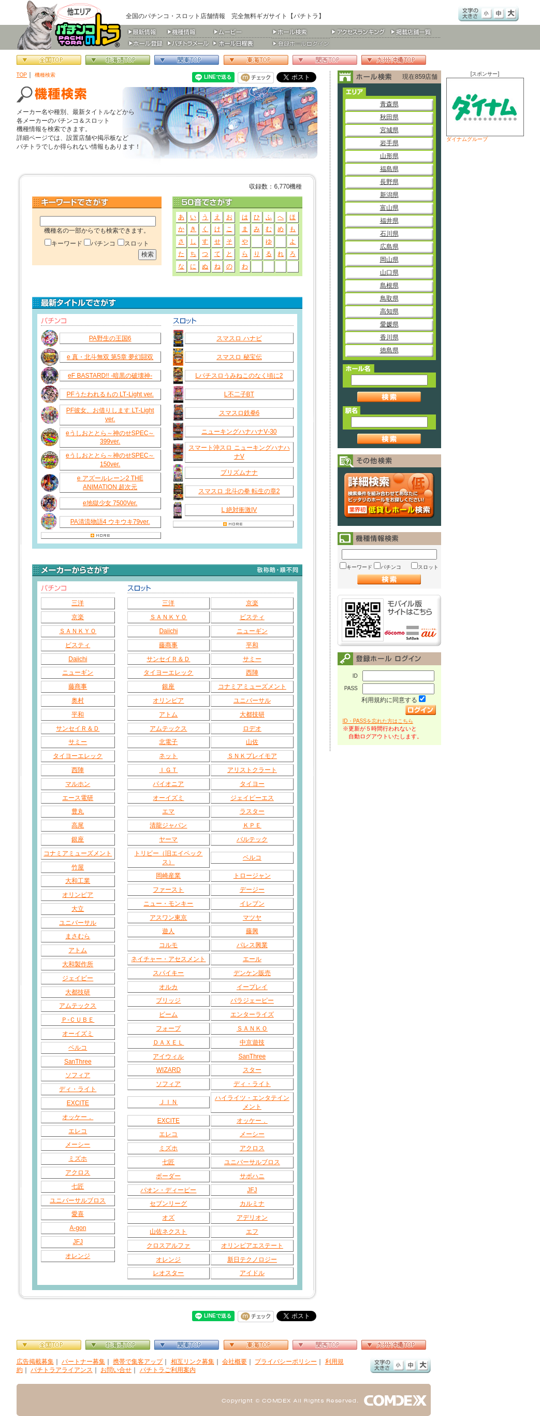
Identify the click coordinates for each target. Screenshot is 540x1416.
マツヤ (252, 917)
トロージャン (252, 875)
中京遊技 (252, 1042)
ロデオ (252, 728)
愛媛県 (389, 324)
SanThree (78, 1061)
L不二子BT (239, 394)
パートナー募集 (83, 1361)
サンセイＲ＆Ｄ (77, 728)
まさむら (77, 936)
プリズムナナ (239, 472)
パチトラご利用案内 (168, 1370)
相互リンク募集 (192, 1361)
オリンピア (77, 894)
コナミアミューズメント (77, 853)
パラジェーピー (252, 1000)
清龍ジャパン (168, 825)
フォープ (168, 1028)
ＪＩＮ (168, 1102)
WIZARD (168, 1070)
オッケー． (77, 1117)
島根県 (389, 285)
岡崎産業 (168, 875)
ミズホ (77, 1158)
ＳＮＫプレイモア (252, 756)
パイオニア (168, 784)
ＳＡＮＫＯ (252, 1028)
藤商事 (77, 686)
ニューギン (77, 672)
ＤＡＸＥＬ (168, 1042)
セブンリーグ (168, 1203)
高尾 (77, 825)
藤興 (252, 931)
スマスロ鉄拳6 (239, 413)
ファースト (168, 889)
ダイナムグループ (485, 110)
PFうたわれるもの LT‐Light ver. (109, 394)
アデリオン (252, 1217)
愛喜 (77, 1214)
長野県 (389, 181)
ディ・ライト (77, 1089)
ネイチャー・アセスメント (168, 959)
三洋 (77, 603)
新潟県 (389, 194)
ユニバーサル (77, 922)
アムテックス (77, 1005)
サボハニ (252, 1176)
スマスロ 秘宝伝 (238, 357)
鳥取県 (389, 298)
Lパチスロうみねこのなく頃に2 (239, 375)
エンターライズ (252, 1014)
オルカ (168, 987)
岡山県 (389, 259)
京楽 (77, 617)
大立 (77, 908)
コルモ (168, 945)
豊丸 (77, 811)
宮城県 (389, 130)
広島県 (389, 246)
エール (252, 959)
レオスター (168, 1273)
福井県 (389, 220)
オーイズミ (77, 1033)
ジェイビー (77, 978)
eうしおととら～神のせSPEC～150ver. (110, 460)
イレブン (252, 903)
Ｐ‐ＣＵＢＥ (77, 1019)
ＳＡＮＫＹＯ (77, 631)
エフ (252, 1231)
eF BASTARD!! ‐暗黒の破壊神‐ (110, 375)
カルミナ (252, 1203)
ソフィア (77, 1075)
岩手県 (389, 143)
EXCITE (78, 1103)
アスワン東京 (168, 917)
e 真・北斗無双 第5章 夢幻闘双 (110, 357)
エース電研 (77, 798)
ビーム (168, 1014)
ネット (168, 756)
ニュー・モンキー (168, 903)
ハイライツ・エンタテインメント (252, 1102)
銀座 (77, 839)
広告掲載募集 (35, 1361)
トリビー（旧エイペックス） (168, 858)
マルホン (77, 784)
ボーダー (168, 1176)
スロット (136, 243)
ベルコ (77, 1047)
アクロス (77, 1172)
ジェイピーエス (252, 798)
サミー (77, 742)
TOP (22, 75)
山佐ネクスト (168, 1231)
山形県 (389, 156)
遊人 (168, 931)
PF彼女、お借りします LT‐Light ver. (110, 415)
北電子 (168, 742)
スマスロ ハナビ (238, 338)
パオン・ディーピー (168, 1190)
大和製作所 (77, 964)
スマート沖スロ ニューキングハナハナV (238, 452)
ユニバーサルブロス (78, 1200)
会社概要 (234, 1361)
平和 (77, 714)
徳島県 (389, 350)
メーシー (77, 1144)
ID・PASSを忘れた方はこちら (378, 721)
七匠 (77, 1186)
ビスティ (77, 645)
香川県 (389, 337)
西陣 (77, 770)
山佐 (252, 742)
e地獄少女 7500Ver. (110, 503)
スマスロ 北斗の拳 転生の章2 (239, 491)
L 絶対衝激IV (239, 509)
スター (252, 1070)
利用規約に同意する (389, 700)
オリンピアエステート (252, 1245)
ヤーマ (168, 839)
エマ (168, 811)
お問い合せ (116, 1370)
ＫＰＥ (252, 825)
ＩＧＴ (168, 770)
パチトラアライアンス (62, 1370)
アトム (77, 950)
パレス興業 (252, 945)
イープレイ (252, 987)
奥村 (77, 700)
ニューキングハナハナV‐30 (238, 431)
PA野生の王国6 (110, 338)
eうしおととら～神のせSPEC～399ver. (110, 438)
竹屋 (77, 867)
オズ (168, 1217)
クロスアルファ (168, 1245)
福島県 (389, 169)
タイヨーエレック (78, 756)
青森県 (389, 104)
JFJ (78, 1242)
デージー (252, 889)
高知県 (389, 311)
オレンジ (77, 1256)
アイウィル (168, 1056)
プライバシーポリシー (286, 1361)
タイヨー (252, 784)
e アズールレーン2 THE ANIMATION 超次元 (110, 483)
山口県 (389, 272)
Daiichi (77, 659)
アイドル (252, 1273)
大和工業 (77, 880)
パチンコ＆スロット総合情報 (71, 25)
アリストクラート (252, 770)
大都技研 (77, 992)
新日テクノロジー (252, 1259)
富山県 (389, 207)
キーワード (66, 243)
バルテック (252, 839)
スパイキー (168, 973)
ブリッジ (168, 1000)
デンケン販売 (252, 973)
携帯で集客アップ (138, 1361)
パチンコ (103, 243)
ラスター (252, 811)
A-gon (77, 1228)
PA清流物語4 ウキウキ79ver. (110, 521)
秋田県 (389, 117)
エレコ (77, 1131)
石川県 (389, 233)
